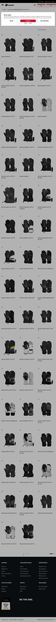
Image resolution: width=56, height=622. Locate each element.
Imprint (30, 23)
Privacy (25, 23)
